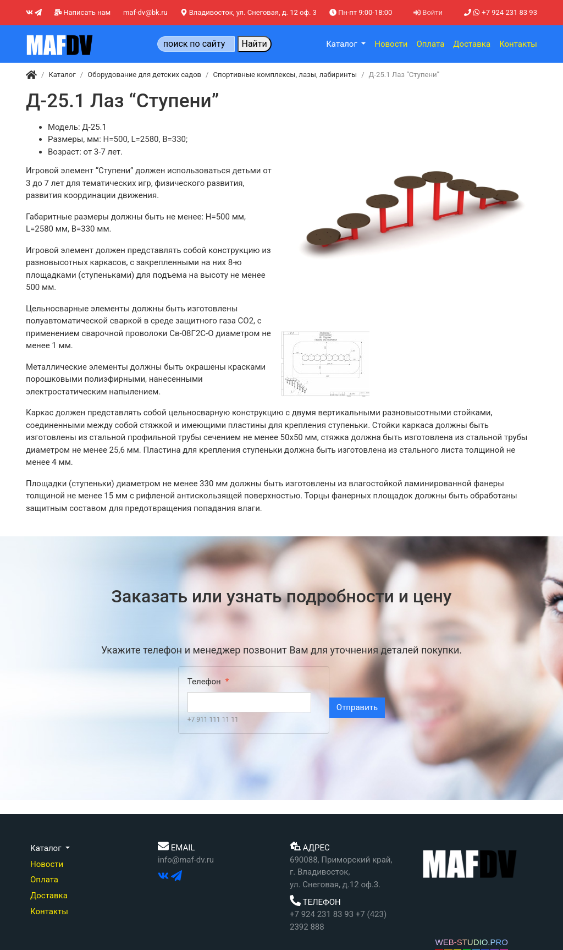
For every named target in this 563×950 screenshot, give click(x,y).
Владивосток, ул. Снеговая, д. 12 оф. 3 (248, 12)
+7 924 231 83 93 (500, 12)
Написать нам (82, 12)
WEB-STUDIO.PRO (471, 942)
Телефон (204, 682)
